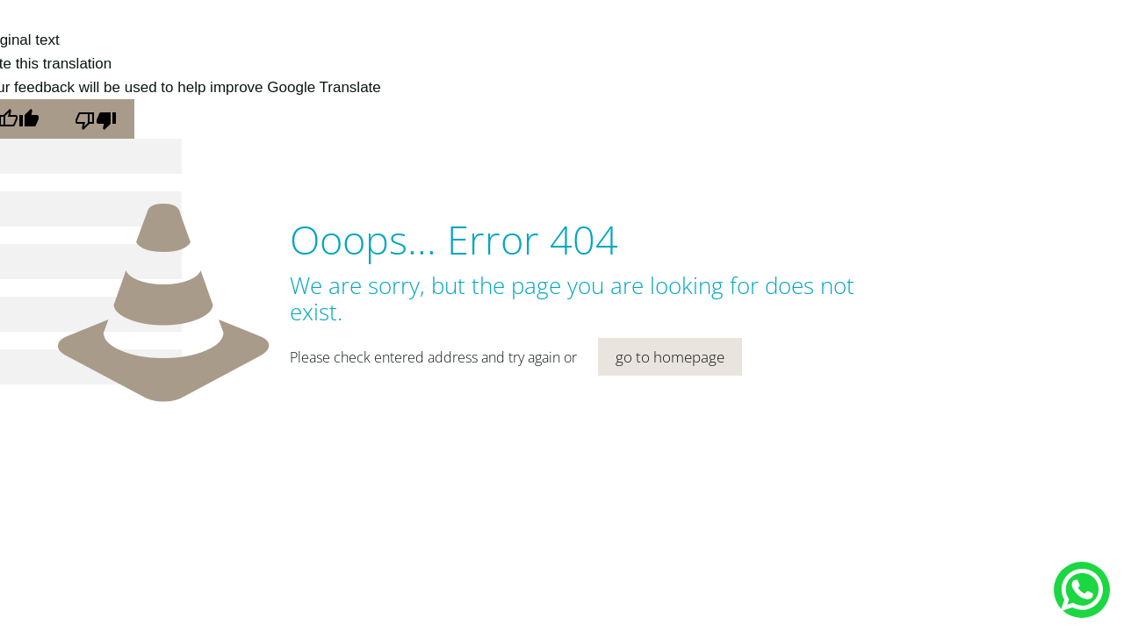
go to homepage (670, 357)
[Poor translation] (95, 119)
